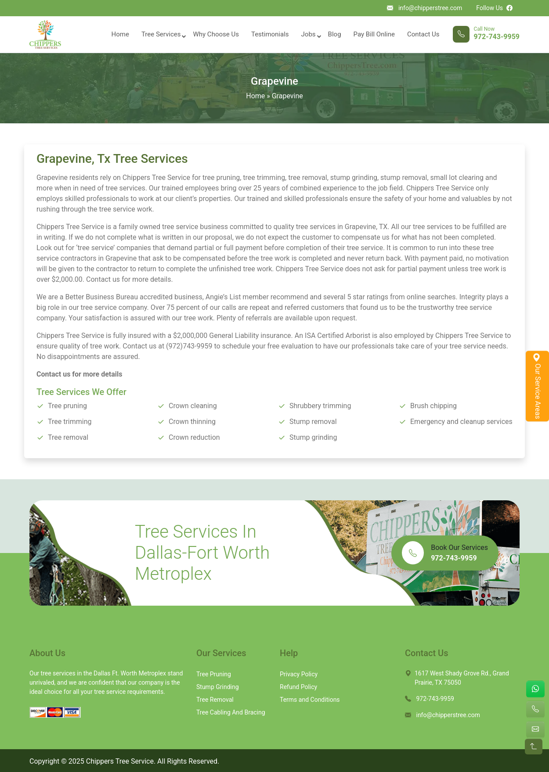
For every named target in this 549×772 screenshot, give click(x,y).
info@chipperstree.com (430, 7)
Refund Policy (298, 686)
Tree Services (161, 34)
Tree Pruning (213, 674)
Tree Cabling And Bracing (230, 712)
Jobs (308, 34)
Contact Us (423, 34)
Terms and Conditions (310, 699)
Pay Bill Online (374, 34)
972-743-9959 (497, 36)
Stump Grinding (217, 686)
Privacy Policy (299, 674)
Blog (334, 34)
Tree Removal (215, 699)
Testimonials (270, 34)
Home (120, 34)
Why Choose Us (215, 34)
